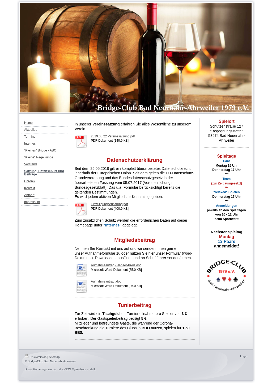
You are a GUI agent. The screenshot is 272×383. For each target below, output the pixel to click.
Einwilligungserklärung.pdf (109, 204)
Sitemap (54, 357)
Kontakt (103, 248)
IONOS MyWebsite (74, 369)
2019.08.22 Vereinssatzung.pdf (113, 136)
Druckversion (35, 357)
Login (243, 356)
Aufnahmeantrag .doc (106, 281)
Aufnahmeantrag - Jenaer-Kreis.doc (116, 265)
